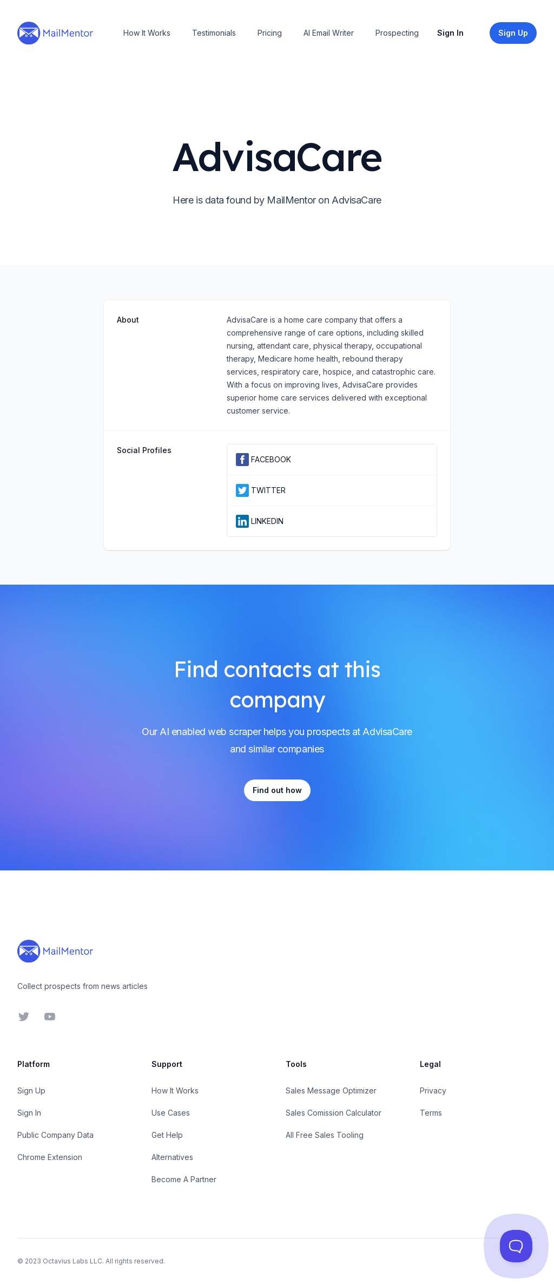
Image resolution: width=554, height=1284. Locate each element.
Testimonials (214, 32)
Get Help (167, 1134)
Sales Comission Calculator (333, 1112)
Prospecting (397, 32)
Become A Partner (183, 1179)
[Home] (55, 33)
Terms (431, 1112)
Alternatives (172, 1157)
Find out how (277, 790)
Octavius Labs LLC (72, 1261)
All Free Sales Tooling (325, 1134)
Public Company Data (55, 1134)
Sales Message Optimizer (331, 1090)
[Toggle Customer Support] (516, 1246)
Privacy (433, 1090)
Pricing (270, 32)
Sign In (450, 32)
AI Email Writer (329, 32)
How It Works (146, 32)
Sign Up (31, 1090)
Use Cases (170, 1112)
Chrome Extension (49, 1157)
